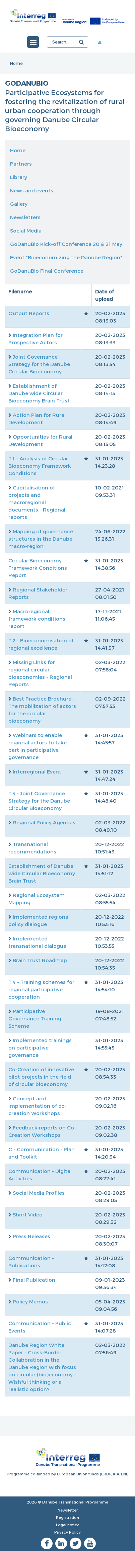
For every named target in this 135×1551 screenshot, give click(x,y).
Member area (102, 42)
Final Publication (34, 1280)
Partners (21, 164)
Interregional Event (37, 771)
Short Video (28, 1214)
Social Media (26, 230)
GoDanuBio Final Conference (46, 271)
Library (18, 177)
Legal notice (67, 1525)
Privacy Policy (67, 1532)
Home (16, 63)
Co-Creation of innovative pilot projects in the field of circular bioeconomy (41, 1076)
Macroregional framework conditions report (36, 618)
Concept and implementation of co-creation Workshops (37, 1105)
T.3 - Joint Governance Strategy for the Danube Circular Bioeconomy (39, 800)
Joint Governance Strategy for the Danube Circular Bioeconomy (39, 364)
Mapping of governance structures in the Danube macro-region (40, 538)
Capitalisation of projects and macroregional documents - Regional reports (36, 502)
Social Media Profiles (39, 1193)
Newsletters (25, 217)
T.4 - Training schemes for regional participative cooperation (41, 989)
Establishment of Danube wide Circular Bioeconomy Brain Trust (39, 393)
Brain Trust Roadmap (40, 960)
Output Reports (28, 313)
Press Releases (31, 1236)
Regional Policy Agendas (44, 822)
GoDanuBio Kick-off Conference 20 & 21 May (66, 244)
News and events (31, 190)
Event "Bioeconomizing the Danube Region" (66, 257)
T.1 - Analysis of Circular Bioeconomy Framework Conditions (39, 465)
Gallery (18, 204)
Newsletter (68, 1510)
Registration (67, 1517)
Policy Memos (30, 1301)
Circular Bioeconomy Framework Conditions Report (37, 567)
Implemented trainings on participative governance (40, 1047)
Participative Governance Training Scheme (34, 1018)
